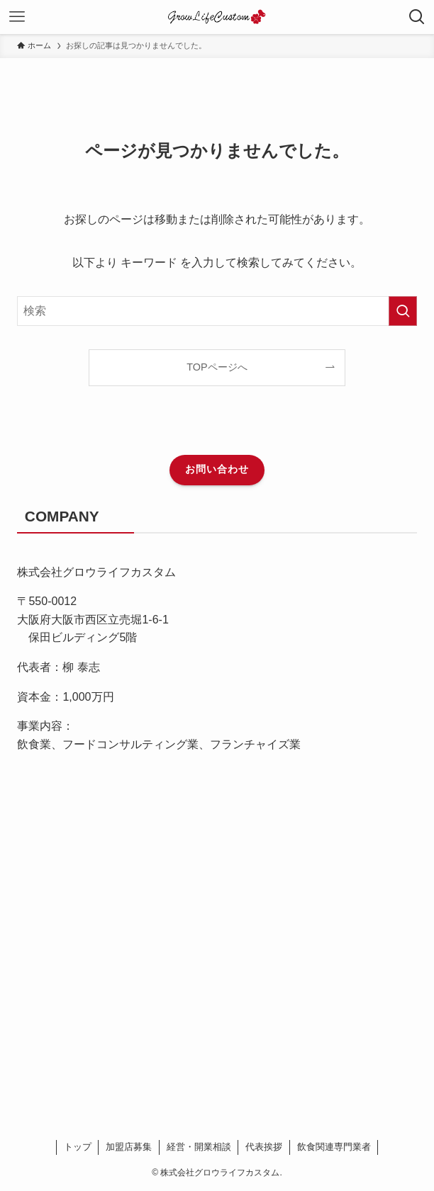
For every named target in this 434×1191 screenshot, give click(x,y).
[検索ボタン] (417, 17)
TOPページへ (217, 367)
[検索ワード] (216, 311)
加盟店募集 (129, 1146)
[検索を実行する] (403, 311)
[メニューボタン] (17, 17)
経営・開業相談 (199, 1146)
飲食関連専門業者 (334, 1146)
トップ (77, 1146)
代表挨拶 (263, 1146)
